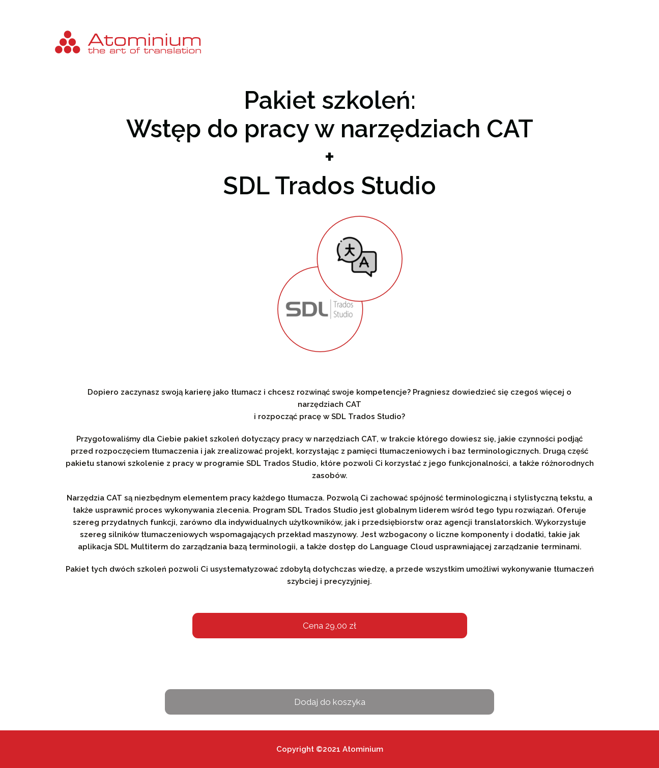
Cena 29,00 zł (329, 626)
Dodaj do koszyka (329, 702)
